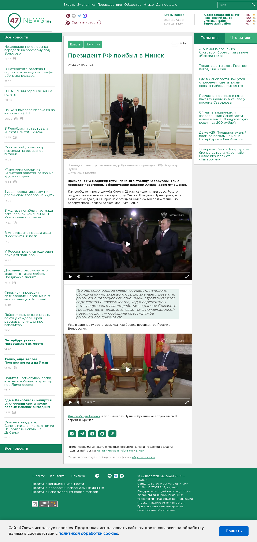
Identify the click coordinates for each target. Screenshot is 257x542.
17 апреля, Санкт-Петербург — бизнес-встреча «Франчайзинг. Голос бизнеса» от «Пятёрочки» (224, 154)
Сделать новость (85, 22)
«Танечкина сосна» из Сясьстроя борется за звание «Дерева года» (29, 176)
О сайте (38, 476)
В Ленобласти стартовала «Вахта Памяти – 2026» (29, 133)
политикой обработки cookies (88, 533)
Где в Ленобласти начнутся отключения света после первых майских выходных (222, 82)
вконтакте (74, 16)
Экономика (86, 4)
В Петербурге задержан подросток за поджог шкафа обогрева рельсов (29, 75)
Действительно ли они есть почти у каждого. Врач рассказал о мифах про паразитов (29, 322)
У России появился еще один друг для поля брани (29, 256)
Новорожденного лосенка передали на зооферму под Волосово (29, 53)
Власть (69, 4)
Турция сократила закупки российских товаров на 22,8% (29, 196)
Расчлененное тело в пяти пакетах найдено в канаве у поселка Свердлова (222, 99)
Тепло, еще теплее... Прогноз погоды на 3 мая (223, 67)
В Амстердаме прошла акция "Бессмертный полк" (29, 237)
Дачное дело (166, 4)
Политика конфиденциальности (58, 484)
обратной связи (143, 457)
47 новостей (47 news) (157, 476)
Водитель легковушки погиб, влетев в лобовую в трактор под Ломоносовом (29, 384)
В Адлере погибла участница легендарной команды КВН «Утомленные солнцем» (29, 217)
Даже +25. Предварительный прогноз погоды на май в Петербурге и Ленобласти (222, 136)
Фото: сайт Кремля (82, 173)
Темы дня (210, 38)
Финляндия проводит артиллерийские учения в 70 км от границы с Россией (29, 299)
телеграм (79, 16)
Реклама (78, 476)
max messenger (85, 16)
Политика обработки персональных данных (68, 488)
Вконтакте (97, 476)
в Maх (140, 451)
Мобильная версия (68, 16)
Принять (234, 531)
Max (122, 476)
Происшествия (109, 4)
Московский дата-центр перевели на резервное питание (29, 154)
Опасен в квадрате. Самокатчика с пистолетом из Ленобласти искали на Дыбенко (29, 430)
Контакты (58, 476)
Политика (93, 44)
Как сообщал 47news (84, 416)
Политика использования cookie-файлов (65, 492)
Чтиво (149, 4)
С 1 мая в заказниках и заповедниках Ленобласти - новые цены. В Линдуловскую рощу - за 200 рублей (223, 117)
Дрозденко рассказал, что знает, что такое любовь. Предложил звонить (29, 277)
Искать (253, 4)
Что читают (241, 38)
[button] (72, 433)
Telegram (116, 476)
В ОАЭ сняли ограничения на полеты (29, 96)
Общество (133, 4)
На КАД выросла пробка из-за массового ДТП (29, 115)
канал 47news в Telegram (115, 451)
